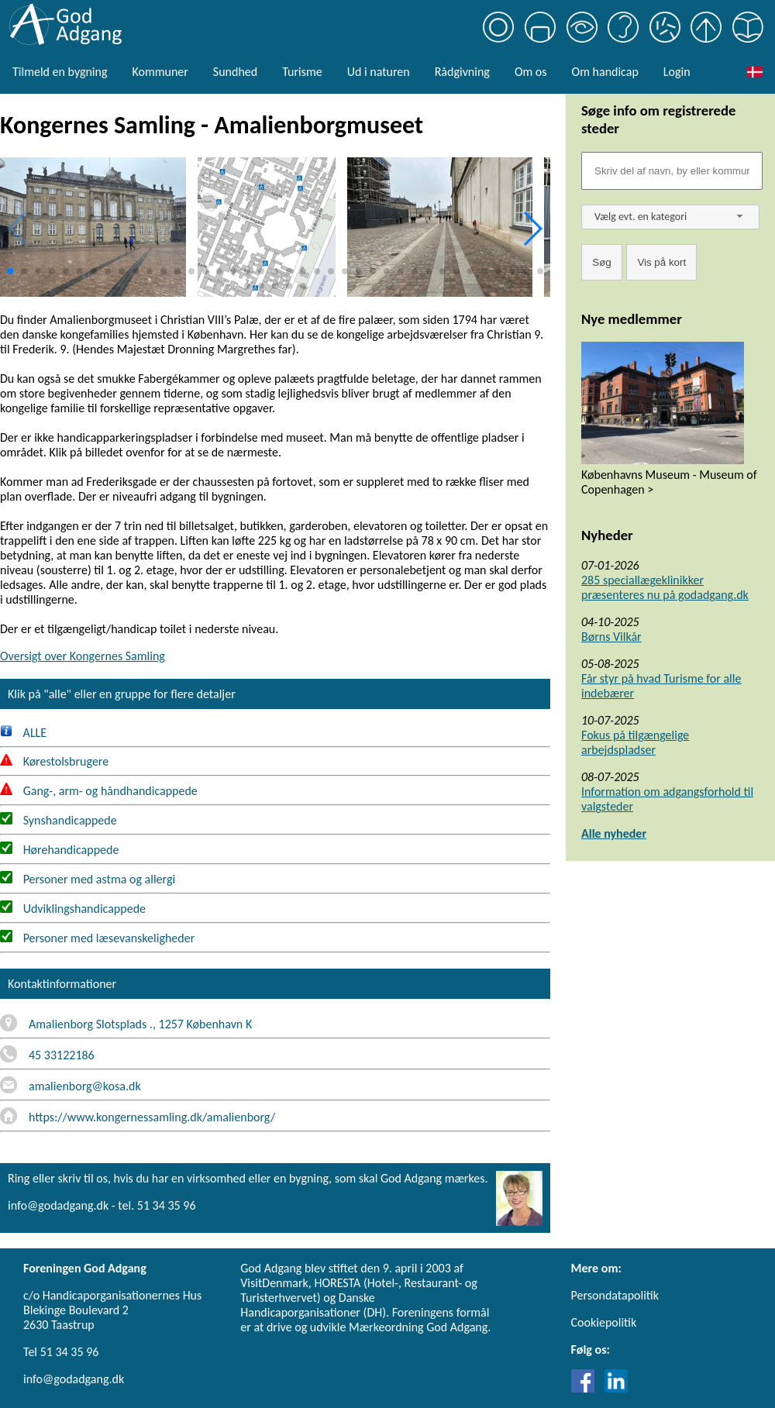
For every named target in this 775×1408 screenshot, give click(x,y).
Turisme (302, 71)
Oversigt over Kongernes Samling (82, 656)
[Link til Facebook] (586, 1388)
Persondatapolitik (615, 1295)
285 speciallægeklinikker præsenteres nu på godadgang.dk (665, 587)
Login (677, 71)
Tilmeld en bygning (59, 71)
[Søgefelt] (672, 171)
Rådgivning (462, 71)
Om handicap (605, 71)
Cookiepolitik (604, 1322)
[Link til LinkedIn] (616, 1388)
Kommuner (160, 71)
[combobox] (670, 217)
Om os (531, 71)
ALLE (23, 732)
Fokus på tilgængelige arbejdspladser (635, 742)
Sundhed (235, 71)
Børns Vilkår (611, 636)
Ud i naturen (378, 71)
